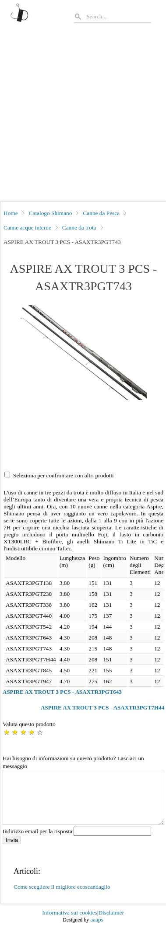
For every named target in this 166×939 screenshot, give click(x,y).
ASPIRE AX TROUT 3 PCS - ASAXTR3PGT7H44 (102, 707)
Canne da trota (79, 227)
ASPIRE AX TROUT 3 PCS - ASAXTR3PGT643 (62, 692)
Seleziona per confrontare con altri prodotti (63, 475)
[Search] (118, 16)
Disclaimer (111, 923)
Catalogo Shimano (50, 213)
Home (11, 213)
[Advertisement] (82, 114)
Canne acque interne (27, 227)
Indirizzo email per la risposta (77, 841)
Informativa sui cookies (69, 923)
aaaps (96, 930)
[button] (83, 352)
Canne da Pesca (101, 213)
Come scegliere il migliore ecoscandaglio (62, 897)
